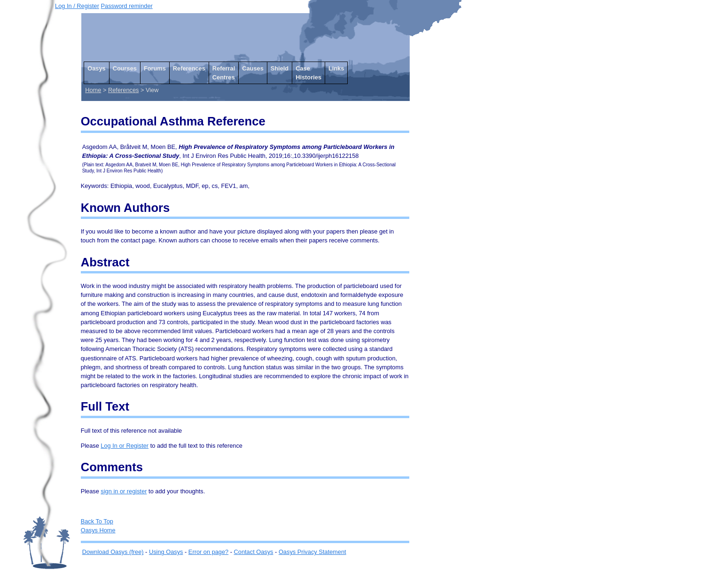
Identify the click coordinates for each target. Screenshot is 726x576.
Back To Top (97, 521)
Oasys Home (98, 530)
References (189, 68)
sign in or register (124, 491)
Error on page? (208, 551)
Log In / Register (77, 5)
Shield (280, 68)
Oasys (96, 68)
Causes (253, 68)
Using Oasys (166, 551)
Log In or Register (124, 445)
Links (336, 68)
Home (93, 89)
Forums (155, 68)
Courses (125, 68)
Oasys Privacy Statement (312, 551)
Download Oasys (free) (113, 551)
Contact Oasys (253, 551)
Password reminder (127, 5)
